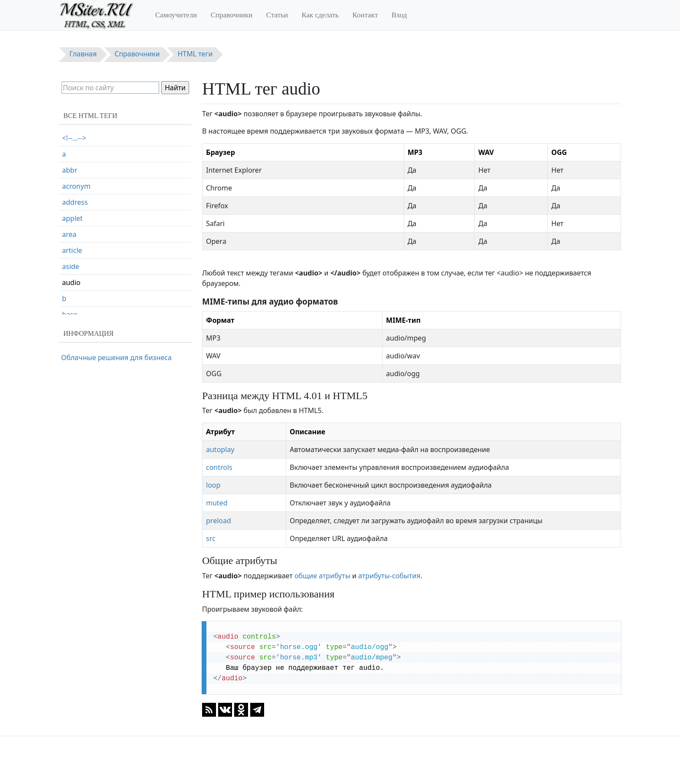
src (211, 538)
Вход (399, 15)
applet (72, 218)
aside (70, 266)
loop (213, 485)
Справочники (232, 15)
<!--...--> (74, 138)
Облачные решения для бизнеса (116, 357)
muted (217, 503)
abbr (69, 170)
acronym (76, 186)
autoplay (220, 449)
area (69, 234)
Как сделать (320, 15)
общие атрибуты (322, 575)
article (72, 250)
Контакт (365, 15)
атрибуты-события (389, 575)
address (75, 202)
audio (71, 282)
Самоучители (176, 15)
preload (218, 520)
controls (219, 467)
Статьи (277, 15)
